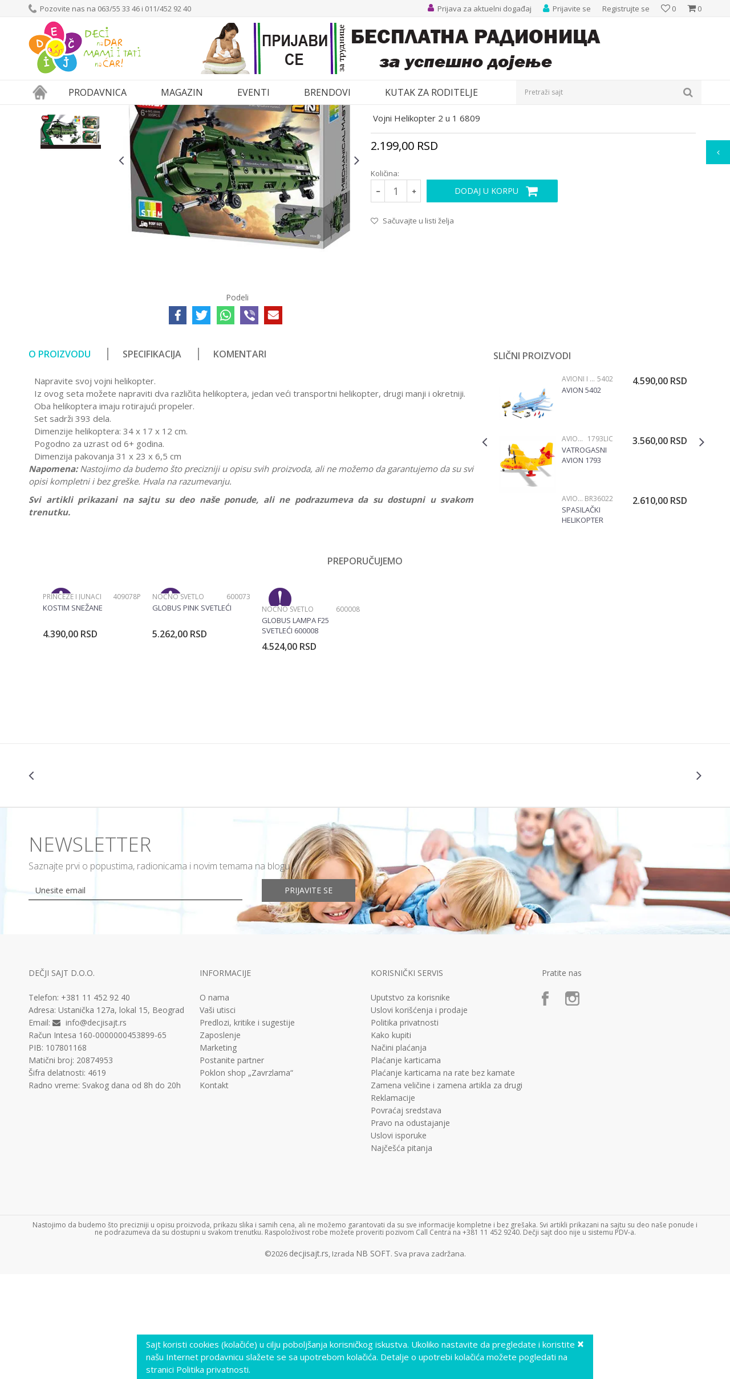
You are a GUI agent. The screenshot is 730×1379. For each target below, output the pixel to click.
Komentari (239, 459)
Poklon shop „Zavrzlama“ (246, 1177)
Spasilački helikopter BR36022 (582, 619)
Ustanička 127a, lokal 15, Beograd (121, 1114)
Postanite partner (232, 1165)
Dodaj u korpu (486, 295)
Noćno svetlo (178, 701)
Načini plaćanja (399, 1152)
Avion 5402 (581, 495)
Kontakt (214, 1190)
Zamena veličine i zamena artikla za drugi (446, 1190)
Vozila (249, 112)
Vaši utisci (218, 1115)
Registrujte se (626, 8)
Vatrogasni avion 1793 (584, 560)
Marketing (218, 1152)
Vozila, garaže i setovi (197, 112)
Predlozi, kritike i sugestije (247, 1127)
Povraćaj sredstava (406, 1215)
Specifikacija (152, 459)
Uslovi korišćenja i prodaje (419, 1115)
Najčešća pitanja (401, 1253)
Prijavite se (308, 995)
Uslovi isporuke (399, 1240)
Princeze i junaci (72, 701)
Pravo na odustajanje (410, 1227)
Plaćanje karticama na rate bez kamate (443, 1177)
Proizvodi (81, 112)
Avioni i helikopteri (297, 112)
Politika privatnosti (405, 1127)
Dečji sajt (43, 112)
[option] (70, 175)
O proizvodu (60, 459)
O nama (214, 1102)
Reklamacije (393, 1202)
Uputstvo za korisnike (410, 1102)
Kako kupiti (391, 1140)
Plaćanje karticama (406, 1165)
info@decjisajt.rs (96, 1127)
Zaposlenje (220, 1140)
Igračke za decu (129, 112)
